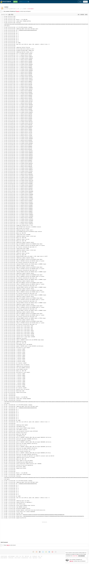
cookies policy (10, 557)
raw (78, 14)
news (39, 556)
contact (39, 557)
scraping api (34, 556)
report (86, 14)
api (30, 556)
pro (41, 556)
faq (20, 556)
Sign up (85, 1)
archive (17, 556)
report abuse (35, 557)
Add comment (31, 8)
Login (80, 1)
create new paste (4, 556)
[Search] (28, 2)
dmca (30, 557)
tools (23, 556)
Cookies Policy (74, 555)
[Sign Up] (67, 560)
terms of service (17, 557)
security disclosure (24, 557)
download (82, 14)
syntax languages (11, 556)
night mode (27, 556)
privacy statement (4, 557)
